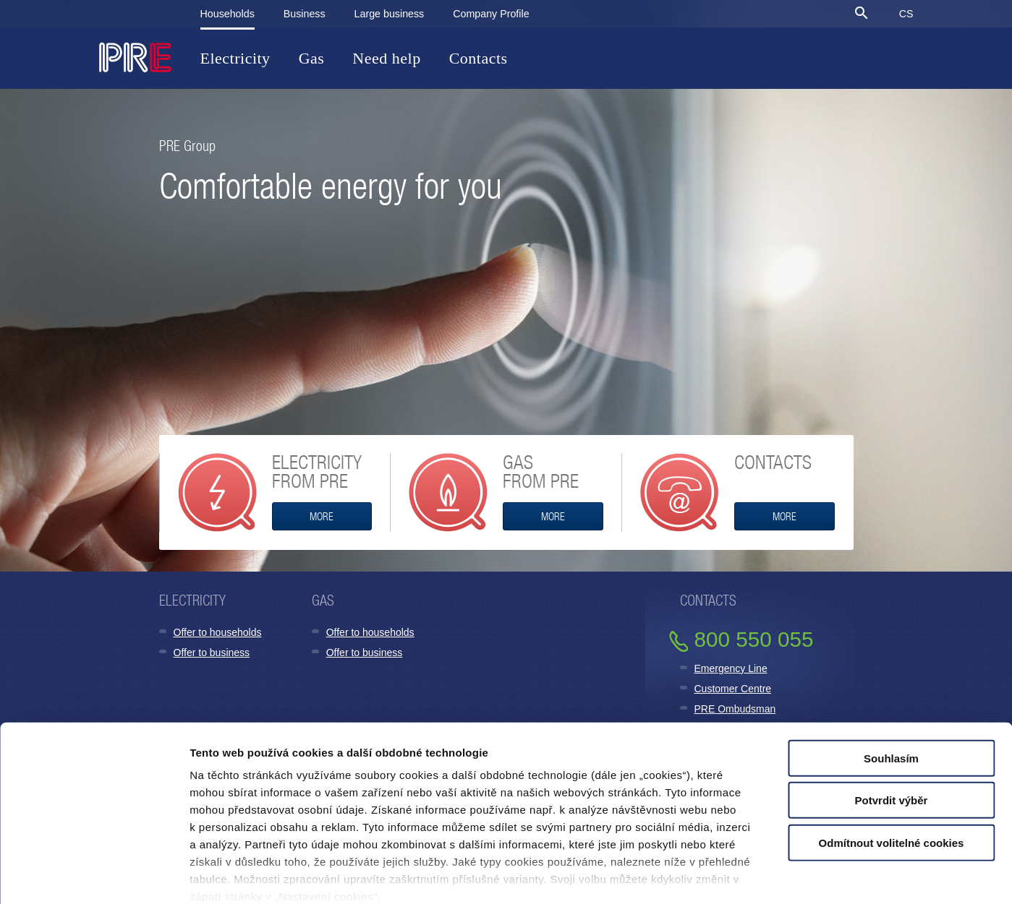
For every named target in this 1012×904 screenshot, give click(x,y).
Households (227, 14)
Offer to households (218, 632)
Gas (312, 58)
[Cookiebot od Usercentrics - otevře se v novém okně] (93, 876)
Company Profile (491, 14)
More (784, 516)
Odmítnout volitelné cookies (891, 765)
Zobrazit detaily (739, 876)
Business (305, 14)
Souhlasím (891, 681)
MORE (321, 516)
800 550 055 (754, 639)
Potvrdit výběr (891, 723)
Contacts (478, 58)
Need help (386, 58)
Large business (389, 14)
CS (906, 14)
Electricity (235, 58)
